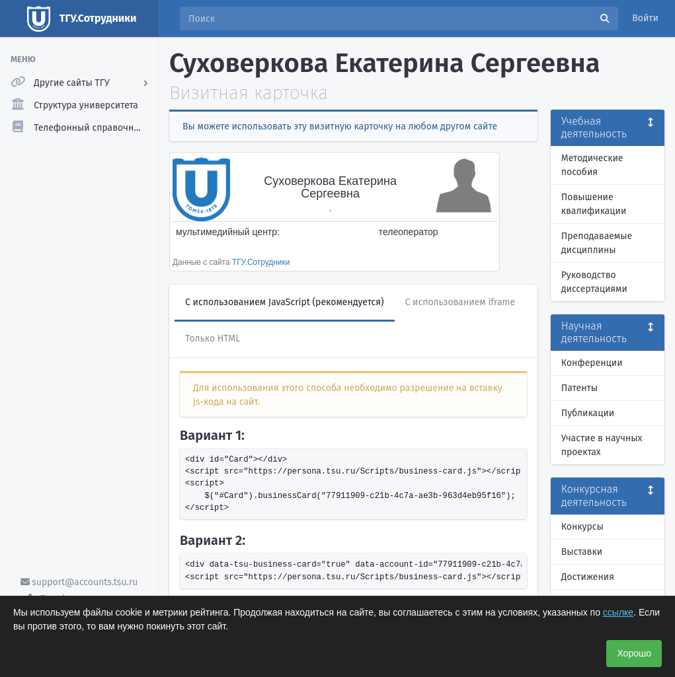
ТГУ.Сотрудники (261, 262)
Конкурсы (582, 526)
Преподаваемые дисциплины (596, 243)
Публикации (587, 413)
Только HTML (212, 338)
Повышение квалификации (594, 204)
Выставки (581, 551)
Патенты (579, 388)
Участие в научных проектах (602, 445)
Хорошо (634, 653)
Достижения (587, 577)
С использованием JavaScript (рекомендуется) (284, 302)
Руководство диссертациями (594, 282)
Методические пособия (592, 165)
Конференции (592, 363)
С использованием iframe (460, 302)
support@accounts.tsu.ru (79, 582)
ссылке (618, 612)
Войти (645, 18)
